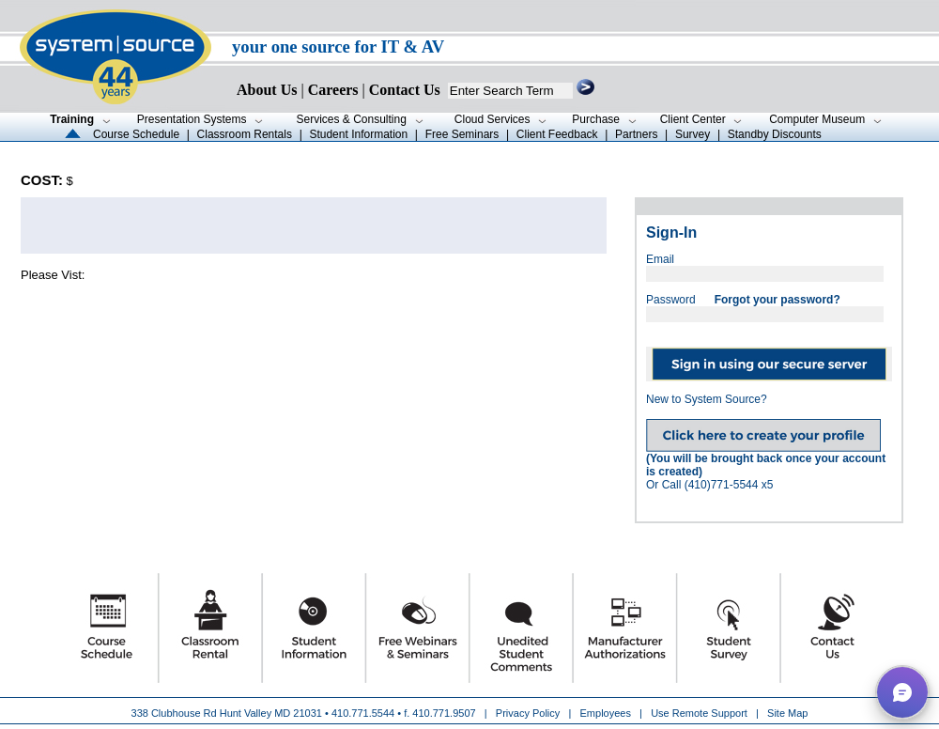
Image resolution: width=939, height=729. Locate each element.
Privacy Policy (529, 713)
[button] (902, 692)
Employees (605, 713)
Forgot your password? (777, 299)
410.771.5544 (362, 713)
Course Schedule (136, 134)
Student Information (358, 134)
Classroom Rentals (244, 134)
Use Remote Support (699, 713)
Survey (692, 134)
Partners (636, 134)
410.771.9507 (443, 713)
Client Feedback (557, 134)
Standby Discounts (775, 134)
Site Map (787, 713)
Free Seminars (462, 134)
